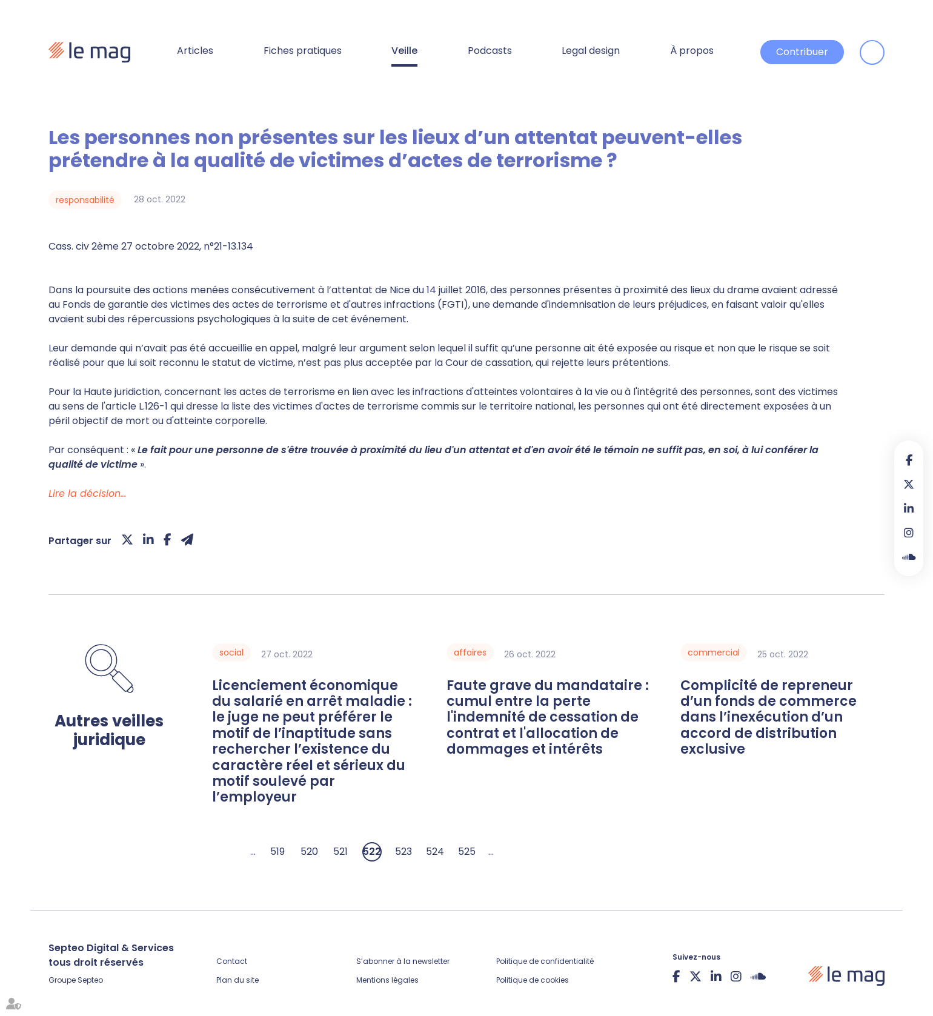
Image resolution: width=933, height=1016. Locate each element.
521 (340, 851)
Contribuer (802, 52)
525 (467, 851)
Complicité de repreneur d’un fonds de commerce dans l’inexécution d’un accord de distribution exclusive (768, 718)
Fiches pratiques (303, 51)
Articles (195, 51)
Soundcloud (908, 556)
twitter (908, 484)
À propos (692, 51)
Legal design (591, 51)
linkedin (908, 508)
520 (309, 851)
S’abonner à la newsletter (403, 961)
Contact (231, 961)
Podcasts (490, 51)
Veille (404, 51)
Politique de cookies (532, 980)
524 (435, 851)
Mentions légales (387, 980)
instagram (908, 532)
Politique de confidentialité (545, 961)
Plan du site (237, 980)
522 (372, 851)
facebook (908, 460)
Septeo (90, 980)
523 (403, 851)
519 (277, 851)
